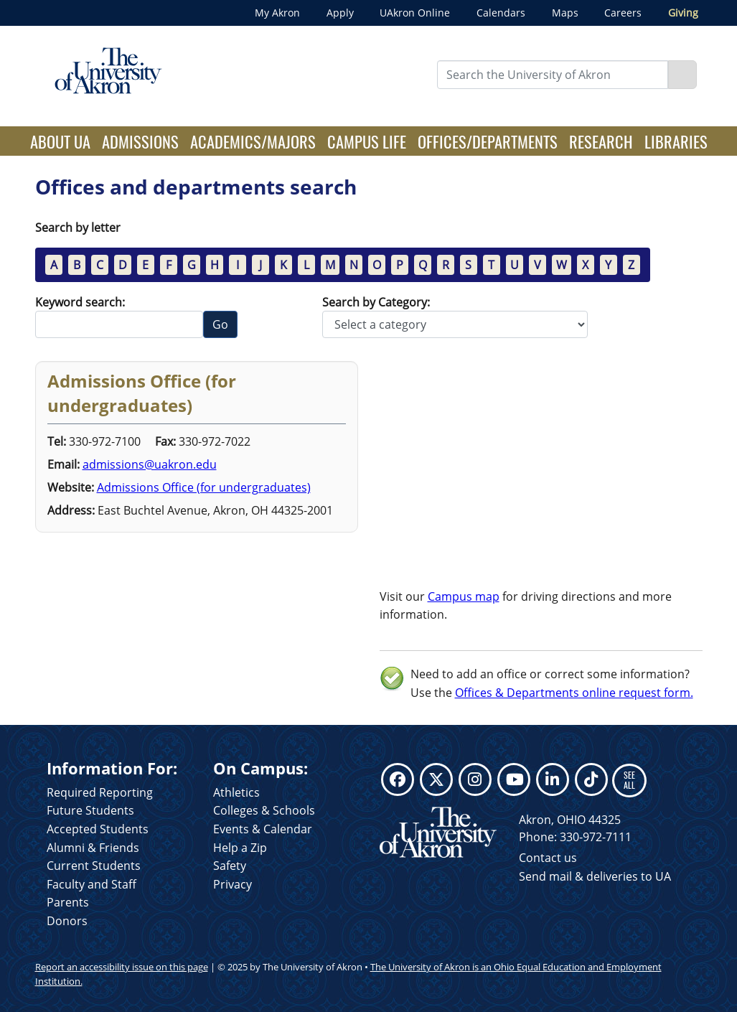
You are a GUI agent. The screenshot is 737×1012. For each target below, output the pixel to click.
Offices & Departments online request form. (574, 693)
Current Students (94, 865)
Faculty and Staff (91, 884)
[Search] (682, 74)
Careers (623, 12)
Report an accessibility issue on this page (121, 966)
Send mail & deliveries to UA (595, 876)
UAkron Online (415, 12)
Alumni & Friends (93, 848)
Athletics (236, 792)
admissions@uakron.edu (150, 464)
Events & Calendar (262, 829)
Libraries (676, 141)
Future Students (90, 810)
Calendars (501, 12)
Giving (683, 12)
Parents (68, 902)
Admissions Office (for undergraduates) (204, 487)
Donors (67, 921)
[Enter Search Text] (552, 74)
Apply (340, 12)
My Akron (277, 12)
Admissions (140, 141)
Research (601, 141)
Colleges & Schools (264, 810)
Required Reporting (100, 792)
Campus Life (366, 141)
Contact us (548, 858)
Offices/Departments (488, 141)
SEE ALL (629, 780)
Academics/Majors (253, 141)
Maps (565, 12)
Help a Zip (240, 848)
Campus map (463, 596)
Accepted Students (98, 829)
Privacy (232, 884)
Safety (229, 865)
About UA (63, 140)
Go (220, 324)
